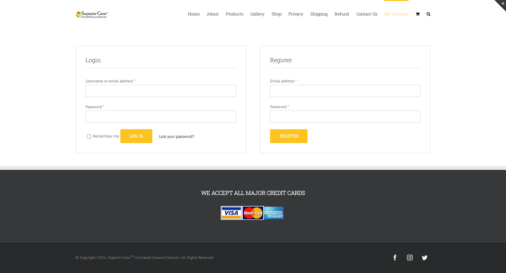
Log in (136, 136)
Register (288, 136)
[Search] (428, 13)
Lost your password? (176, 136)
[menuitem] (197, 13)
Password (95, 107)
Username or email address (110, 81)
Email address (283, 81)
